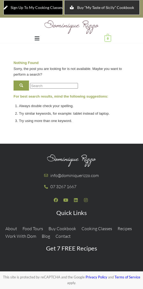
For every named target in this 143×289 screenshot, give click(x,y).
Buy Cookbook (62, 228)
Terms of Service (127, 277)
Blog (46, 236)
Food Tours (32, 228)
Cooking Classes (97, 228)
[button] (37, 38)
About (11, 228)
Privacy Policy (96, 277)
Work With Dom (20, 236)
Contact (63, 236)
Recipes (125, 228)
